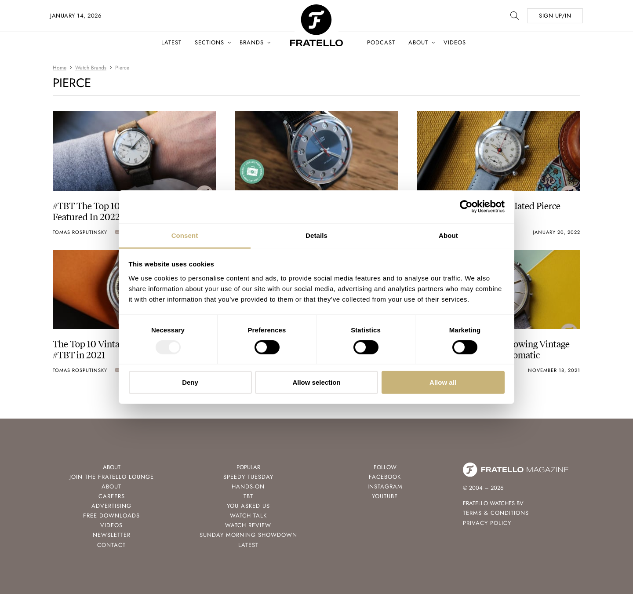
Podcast (381, 42)
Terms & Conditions (496, 513)
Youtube (385, 496)
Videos (455, 42)
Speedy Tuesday (248, 477)
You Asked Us (248, 506)
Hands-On (248, 486)
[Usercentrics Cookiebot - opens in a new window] (466, 206)
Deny (190, 382)
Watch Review (248, 525)
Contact (111, 545)
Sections (209, 42)
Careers (111, 496)
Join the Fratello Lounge (111, 477)
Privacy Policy (487, 523)
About (418, 42)
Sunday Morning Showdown (248, 535)
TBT (248, 496)
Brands (252, 42)
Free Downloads (111, 515)
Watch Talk (248, 515)
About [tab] (448, 235)
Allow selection (316, 382)
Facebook (385, 477)
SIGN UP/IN (555, 15)
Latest (171, 42)
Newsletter (112, 535)
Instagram (385, 486)
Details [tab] (316, 235)
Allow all (442, 382)
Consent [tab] (184, 235)
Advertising (111, 506)
